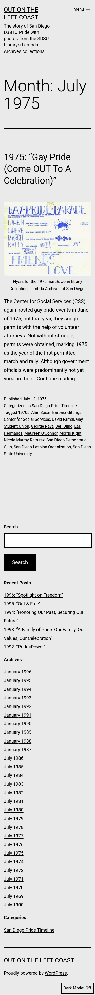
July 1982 (14, 792)
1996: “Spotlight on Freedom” (33, 595)
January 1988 (17, 741)
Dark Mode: (77, 988)
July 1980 (14, 810)
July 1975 (14, 853)
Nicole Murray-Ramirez (24, 440)
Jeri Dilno (63, 426)
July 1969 (14, 896)
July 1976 (14, 844)
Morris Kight (70, 433)
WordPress (56, 973)
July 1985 (14, 766)
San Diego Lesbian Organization (42, 446)
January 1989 (17, 732)
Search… (12, 526)
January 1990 (17, 723)
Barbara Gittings (66, 412)
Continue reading (56, 379)
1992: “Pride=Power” (24, 646)
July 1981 (14, 801)
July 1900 (14, 904)
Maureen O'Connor (41, 433)
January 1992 (17, 706)
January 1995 (17, 680)
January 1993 (17, 697)
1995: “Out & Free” (22, 603)
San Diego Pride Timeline (54, 405)
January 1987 (17, 749)
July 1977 (14, 836)
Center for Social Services (27, 419)
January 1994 (17, 689)
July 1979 (14, 818)
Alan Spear (40, 412)
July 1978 (14, 827)
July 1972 (14, 870)
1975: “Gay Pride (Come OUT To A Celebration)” (37, 169)
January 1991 (17, 715)
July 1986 (14, 758)
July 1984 (14, 775)
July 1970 (14, 887)
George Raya (42, 426)
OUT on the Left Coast (39, 960)
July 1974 (14, 861)
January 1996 (17, 671)
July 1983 (14, 784)
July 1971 (14, 879)
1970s (23, 412)
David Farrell (63, 419)
